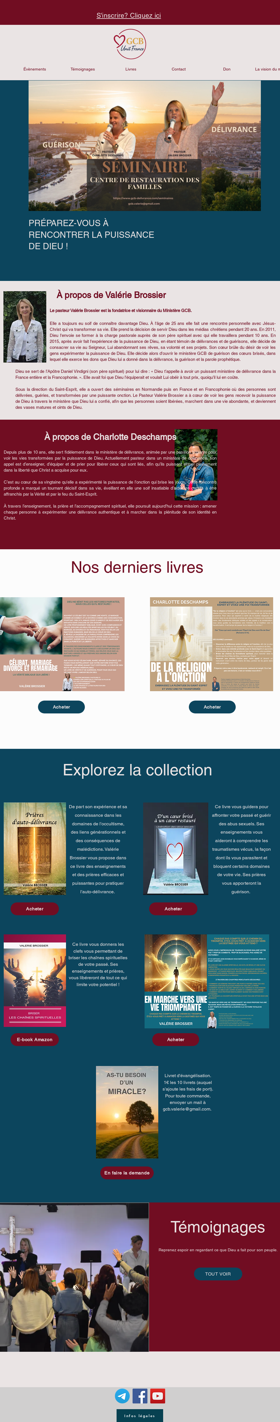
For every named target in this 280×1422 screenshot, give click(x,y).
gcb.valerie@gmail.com (186, 1109)
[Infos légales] (140, 1415)
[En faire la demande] (127, 1172)
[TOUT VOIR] (218, 1274)
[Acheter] (61, 707)
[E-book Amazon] (35, 1039)
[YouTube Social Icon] (157, 1396)
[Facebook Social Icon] (140, 1396)
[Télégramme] (122, 1396)
